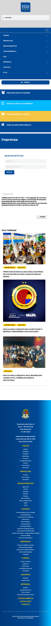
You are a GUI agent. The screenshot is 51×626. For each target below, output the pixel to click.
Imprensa (7, 62)
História (25, 449)
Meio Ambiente (25, 498)
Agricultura (25, 486)
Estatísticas (25, 456)
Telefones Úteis (25, 524)
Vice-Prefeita (25, 465)
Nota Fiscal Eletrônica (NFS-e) (25, 549)
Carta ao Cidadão (25, 535)
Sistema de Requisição (25, 552)
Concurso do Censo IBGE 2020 (25, 530)
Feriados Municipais (25, 460)
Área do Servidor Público (19, 125)
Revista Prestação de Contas (25, 528)
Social (25, 505)
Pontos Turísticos (26, 561)
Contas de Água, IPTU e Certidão (25, 512)
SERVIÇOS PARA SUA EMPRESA (20, 103)
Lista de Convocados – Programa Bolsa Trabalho (25, 533)
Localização (25, 570)
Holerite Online (25, 580)
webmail (25, 82)
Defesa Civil (25, 519)
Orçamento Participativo (26, 537)
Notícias (25, 587)
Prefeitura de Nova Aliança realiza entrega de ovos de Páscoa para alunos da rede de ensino (23, 274)
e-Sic (5, 72)
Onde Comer (25, 566)
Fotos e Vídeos (25, 592)
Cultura (25, 489)
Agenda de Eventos (25, 590)
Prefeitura (8, 41)
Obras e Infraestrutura (25, 500)
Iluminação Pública (25, 526)
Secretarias (25, 467)
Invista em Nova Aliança (25, 547)
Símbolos (25, 451)
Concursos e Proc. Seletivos (25, 517)
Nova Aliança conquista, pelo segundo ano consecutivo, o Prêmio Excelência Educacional (22, 378)
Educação (25, 491)
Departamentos (10, 46)
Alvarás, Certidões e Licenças (25, 545)
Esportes (25, 493)
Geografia (25, 453)
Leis (5, 56)
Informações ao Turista (18, 114)
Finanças (25, 496)
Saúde (25, 502)
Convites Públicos (25, 514)
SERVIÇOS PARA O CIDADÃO (18, 93)
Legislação (25, 601)
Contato (7, 67)
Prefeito (25, 463)
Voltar (41, 216)
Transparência (9, 51)
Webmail (25, 578)
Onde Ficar (26, 563)
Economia (25, 458)
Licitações (25, 554)
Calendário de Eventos (25, 568)
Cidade (6, 35)
